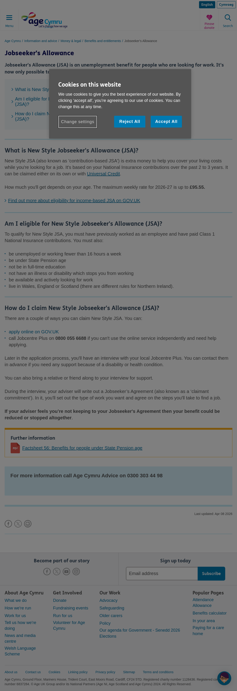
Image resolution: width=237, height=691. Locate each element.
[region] (120, 104)
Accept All (166, 121)
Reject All (129, 121)
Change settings (77, 121)
